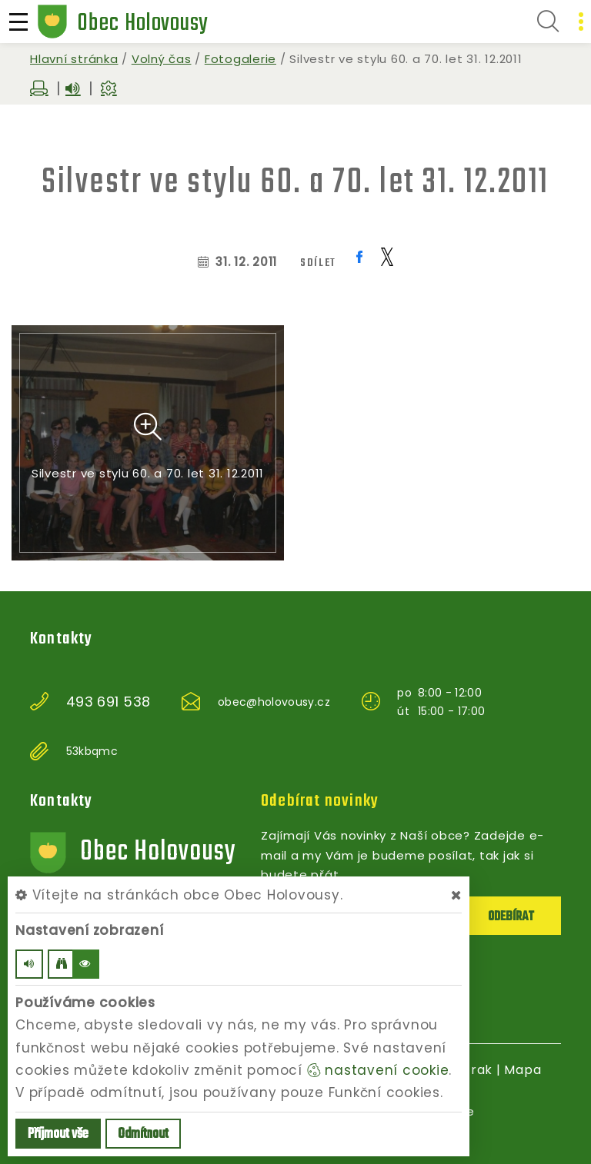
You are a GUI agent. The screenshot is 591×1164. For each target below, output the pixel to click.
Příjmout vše (58, 1134)
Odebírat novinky (320, 801)
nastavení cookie (378, 1070)
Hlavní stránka (74, 59)
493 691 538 (108, 702)
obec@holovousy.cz (274, 702)
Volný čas (162, 59)
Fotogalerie (240, 59)
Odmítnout (143, 1134)
